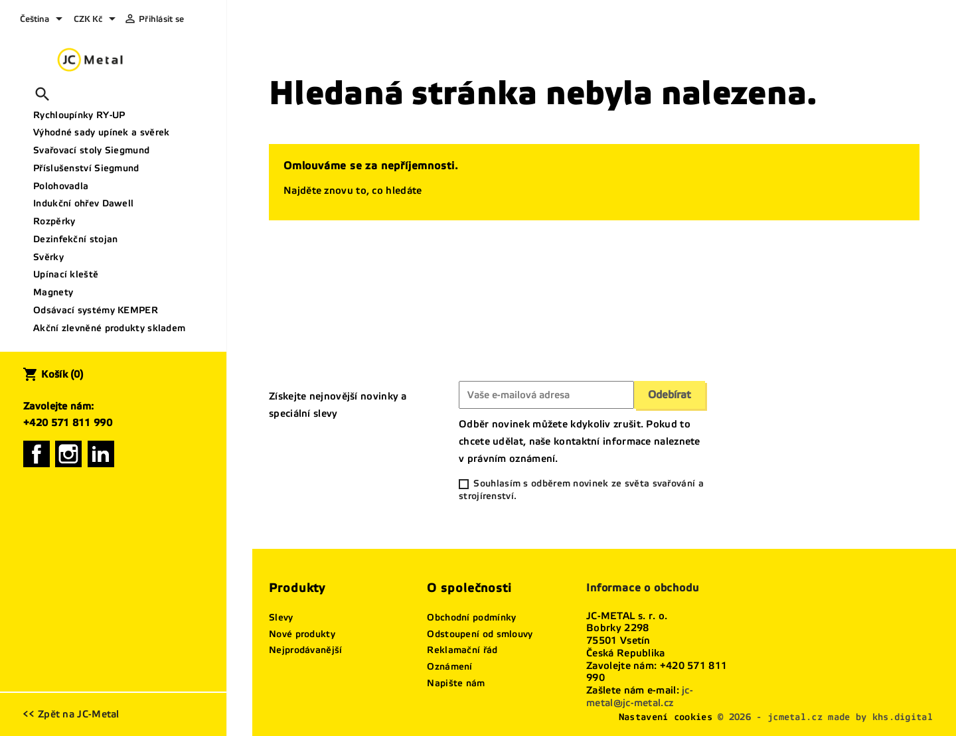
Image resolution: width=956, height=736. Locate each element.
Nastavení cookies (665, 717)
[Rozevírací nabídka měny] (97, 20)
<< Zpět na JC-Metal (71, 714)
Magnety (53, 292)
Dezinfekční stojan (75, 239)
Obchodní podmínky (471, 618)
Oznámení (449, 667)
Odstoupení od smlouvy (479, 634)
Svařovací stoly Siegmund (91, 150)
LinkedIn (101, 454)
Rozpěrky (54, 221)
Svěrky (48, 257)
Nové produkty (302, 634)
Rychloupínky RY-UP (79, 115)
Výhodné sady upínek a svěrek (101, 132)
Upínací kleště (65, 274)
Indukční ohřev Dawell (83, 203)
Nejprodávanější (306, 650)
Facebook (36, 454)
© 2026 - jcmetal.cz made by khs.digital (825, 717)
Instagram (68, 454)
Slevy (281, 618)
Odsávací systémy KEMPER (95, 310)
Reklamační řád (462, 650)
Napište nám (456, 683)
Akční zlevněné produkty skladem (109, 328)
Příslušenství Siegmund (86, 168)
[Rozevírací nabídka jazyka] (43, 20)
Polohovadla (60, 186)
